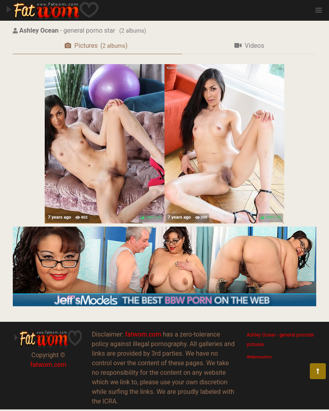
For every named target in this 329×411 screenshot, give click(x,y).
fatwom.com (48, 364)
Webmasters (259, 357)
